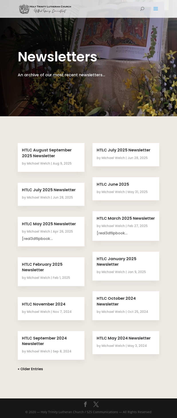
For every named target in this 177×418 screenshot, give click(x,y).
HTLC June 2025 (113, 184)
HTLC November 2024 (43, 304)
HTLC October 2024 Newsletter (116, 301)
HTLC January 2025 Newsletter (116, 261)
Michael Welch (38, 163)
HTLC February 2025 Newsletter (42, 267)
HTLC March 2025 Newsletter (126, 218)
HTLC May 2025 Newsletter (49, 224)
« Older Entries (30, 369)
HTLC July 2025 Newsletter (49, 190)
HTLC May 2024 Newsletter (124, 338)
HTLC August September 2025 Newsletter (47, 152)
